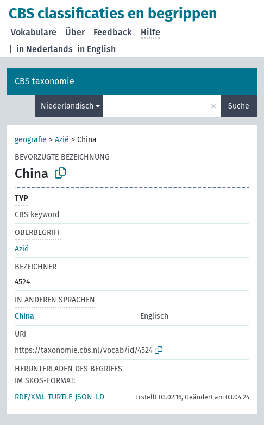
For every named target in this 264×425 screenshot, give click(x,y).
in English (96, 49)
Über (75, 32)
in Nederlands (44, 49)
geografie (31, 139)
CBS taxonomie (44, 81)
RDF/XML (30, 397)
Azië (62, 139)
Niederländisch (67, 106)
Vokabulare (33, 32)
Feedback (112, 32)
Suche (238, 106)
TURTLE (60, 397)
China (24, 316)
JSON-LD (89, 397)
